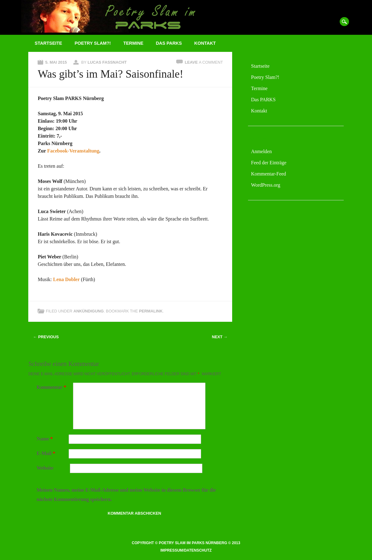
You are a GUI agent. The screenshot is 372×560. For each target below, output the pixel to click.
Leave (204, 62)
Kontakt (205, 43)
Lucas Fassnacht (107, 62)
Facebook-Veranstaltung (73, 150)
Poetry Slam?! (93, 43)
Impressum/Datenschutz (186, 550)
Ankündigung (88, 311)
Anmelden (261, 151)
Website (45, 468)
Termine (133, 43)
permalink (151, 311)
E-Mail (47, 453)
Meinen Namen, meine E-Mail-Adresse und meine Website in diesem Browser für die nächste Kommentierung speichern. (126, 494)
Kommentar (52, 387)
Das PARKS (169, 43)
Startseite (48, 43)
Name (45, 438)
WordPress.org (265, 185)
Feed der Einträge (269, 162)
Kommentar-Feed (268, 173)
